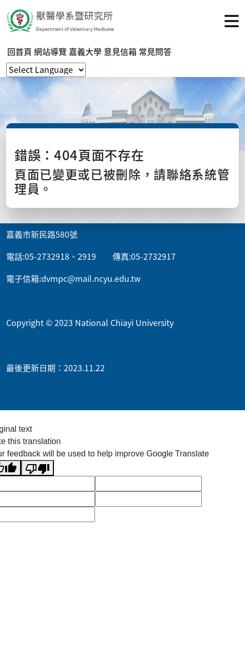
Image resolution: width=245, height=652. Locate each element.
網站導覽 (50, 51)
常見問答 (155, 51)
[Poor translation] (37, 468)
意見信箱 (120, 51)
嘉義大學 (85, 51)
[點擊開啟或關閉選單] (231, 20)
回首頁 (19, 51)
